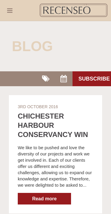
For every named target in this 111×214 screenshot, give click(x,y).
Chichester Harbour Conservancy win (53, 125)
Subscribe (94, 79)
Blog (32, 46)
